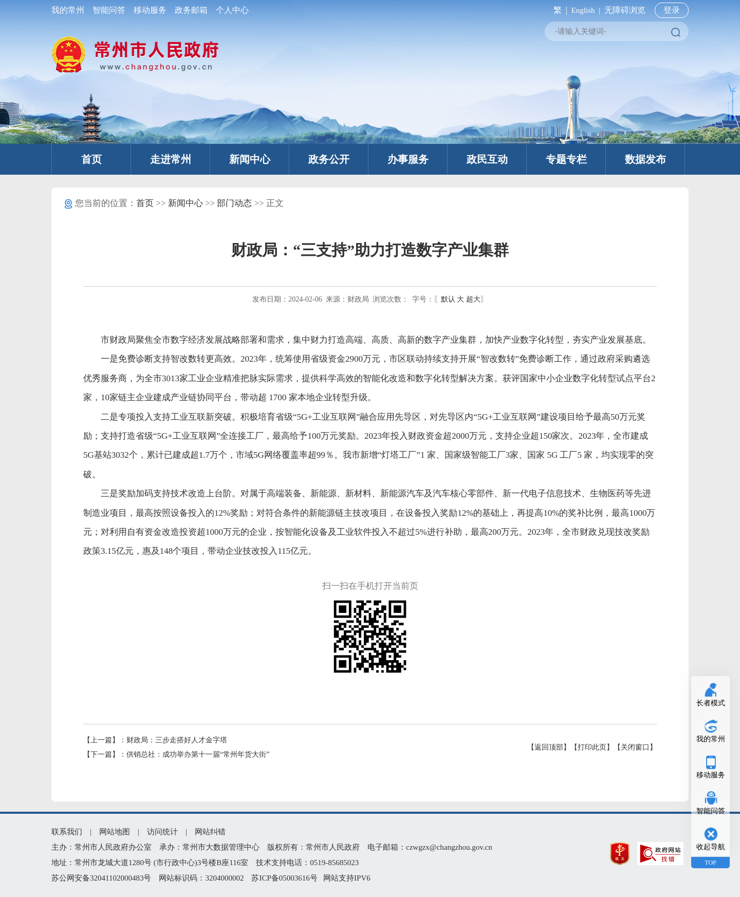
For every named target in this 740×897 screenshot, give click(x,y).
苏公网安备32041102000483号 (101, 878)
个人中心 (230, 10)
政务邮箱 (191, 10)
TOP (710, 862)
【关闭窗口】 (635, 747)
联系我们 (66, 832)
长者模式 (710, 703)
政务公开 (328, 159)
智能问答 (109, 10)
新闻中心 (249, 159)
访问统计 (162, 832)
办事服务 (408, 159)
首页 (91, 159)
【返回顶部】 (548, 747)
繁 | (558, 10)
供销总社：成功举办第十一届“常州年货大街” (197, 754)
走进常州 (170, 159)
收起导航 (710, 847)
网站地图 (114, 832)
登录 (671, 10)
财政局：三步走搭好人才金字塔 (176, 740)
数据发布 (645, 159)
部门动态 (234, 203)
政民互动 (487, 159)
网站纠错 (210, 832)
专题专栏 (566, 159)
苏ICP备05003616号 (284, 878)
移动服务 (150, 10)
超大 (473, 299)
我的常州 (69, 10)
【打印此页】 (592, 747)
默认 (448, 299)
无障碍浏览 (625, 10)
